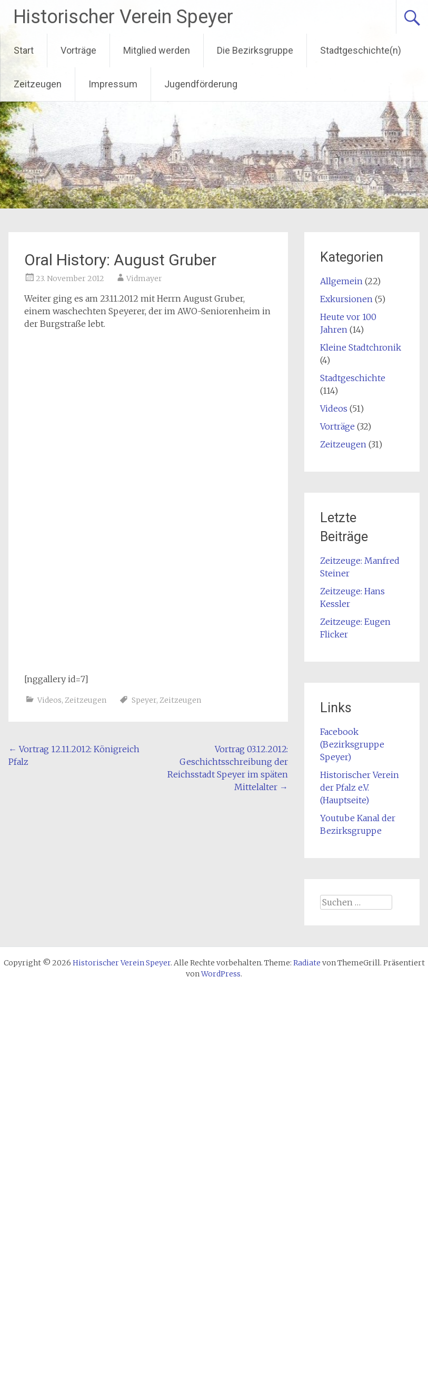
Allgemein (341, 281)
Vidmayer (144, 278)
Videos (49, 700)
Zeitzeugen (38, 83)
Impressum (112, 83)
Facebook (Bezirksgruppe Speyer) (352, 744)
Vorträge (78, 50)
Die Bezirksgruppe (255, 50)
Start (24, 50)
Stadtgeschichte (352, 378)
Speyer (144, 700)
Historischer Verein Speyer (123, 17)
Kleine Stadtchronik (360, 347)
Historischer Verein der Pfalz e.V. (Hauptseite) (359, 787)
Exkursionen (346, 299)
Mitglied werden (156, 50)
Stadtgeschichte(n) (360, 50)
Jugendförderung (200, 83)
